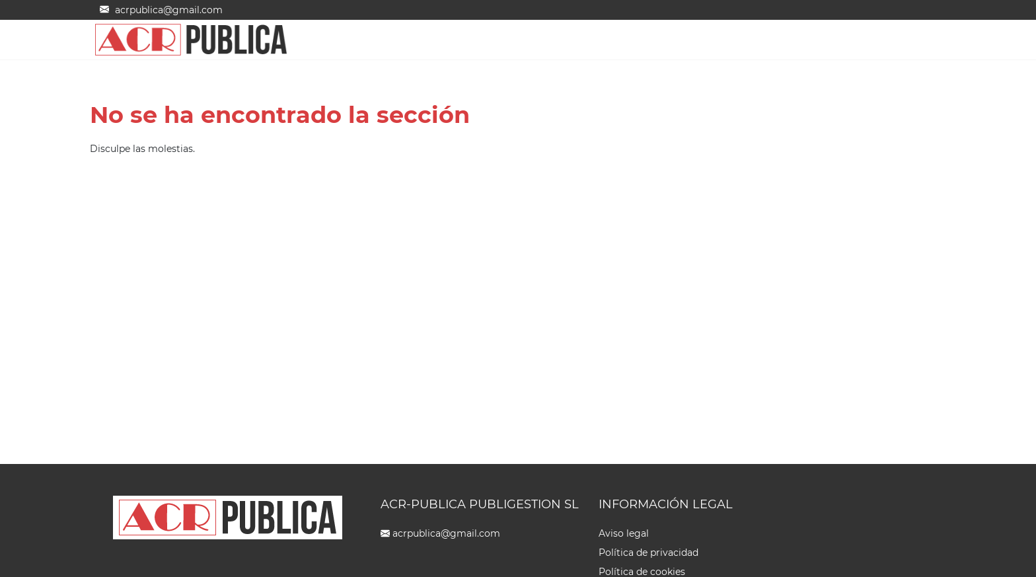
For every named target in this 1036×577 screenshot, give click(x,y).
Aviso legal (624, 533)
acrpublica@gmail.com (446, 533)
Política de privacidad (648, 552)
